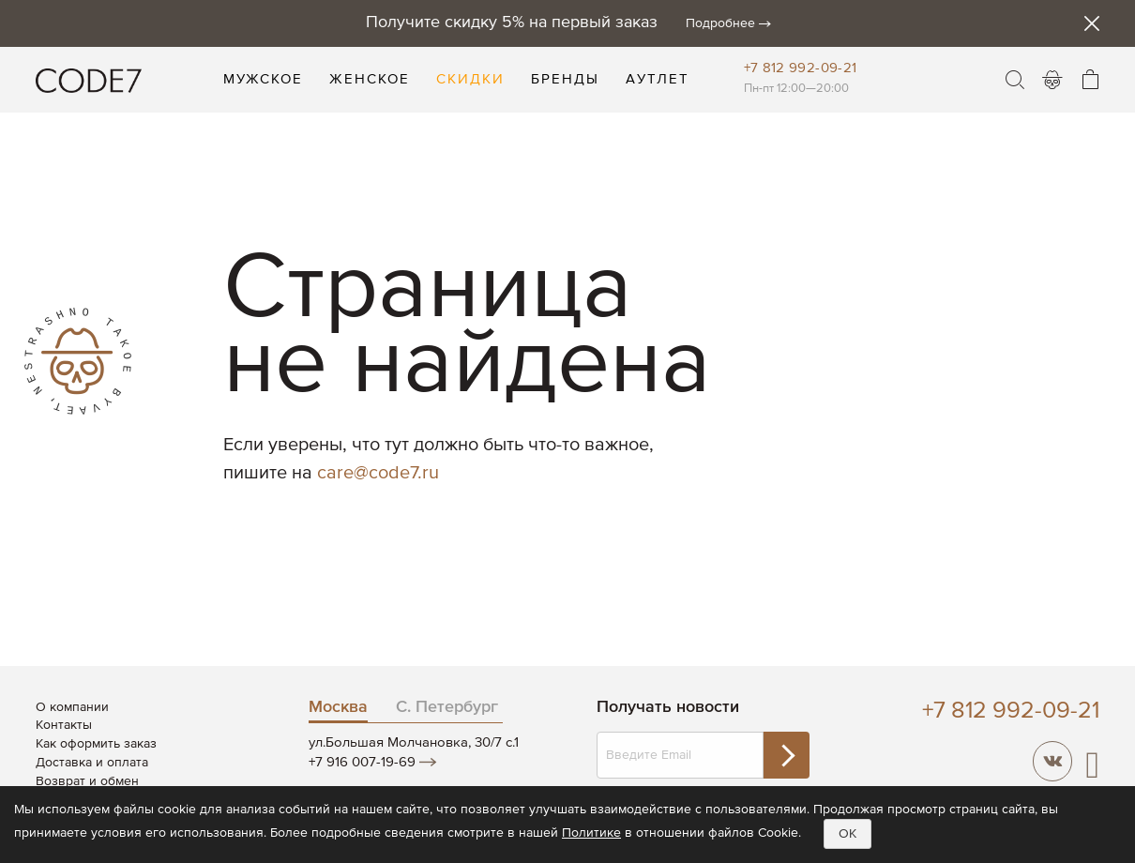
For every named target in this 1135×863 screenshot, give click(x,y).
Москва (338, 707)
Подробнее (720, 23)
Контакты (64, 725)
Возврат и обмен (87, 781)
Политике (591, 833)
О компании (72, 707)
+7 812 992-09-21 (800, 68)
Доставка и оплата (92, 762)
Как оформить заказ (96, 743)
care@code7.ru (378, 473)
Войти (1052, 80)
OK (847, 833)
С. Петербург (447, 707)
